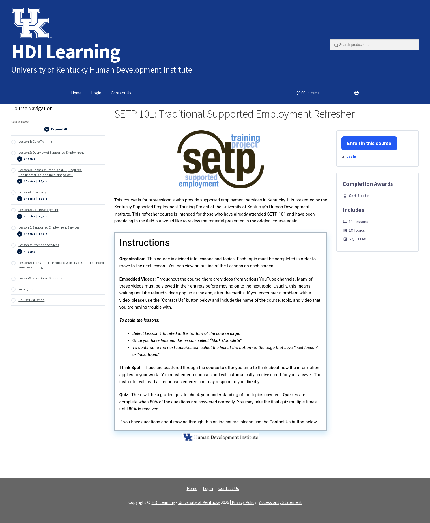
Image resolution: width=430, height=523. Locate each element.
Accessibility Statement (280, 502)
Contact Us (121, 93)
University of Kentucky (199, 502)
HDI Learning (65, 51)
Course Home (20, 122)
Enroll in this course (369, 143)
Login (96, 93)
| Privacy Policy (243, 502)
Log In (351, 156)
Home (76, 93)
